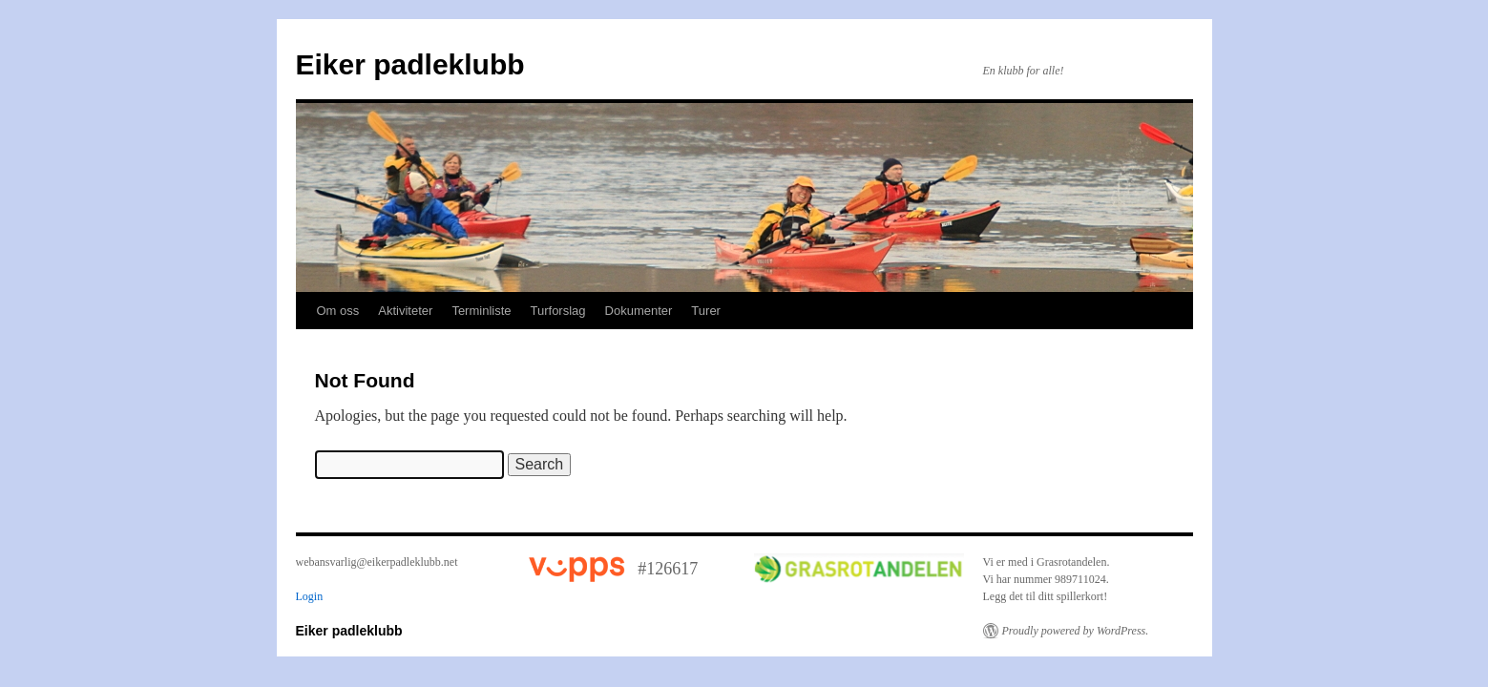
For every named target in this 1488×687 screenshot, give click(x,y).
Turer (706, 310)
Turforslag (558, 310)
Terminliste (481, 310)
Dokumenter (639, 310)
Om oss (338, 310)
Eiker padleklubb (410, 64)
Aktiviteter (405, 310)
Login (310, 596)
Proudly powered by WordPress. (1075, 630)
